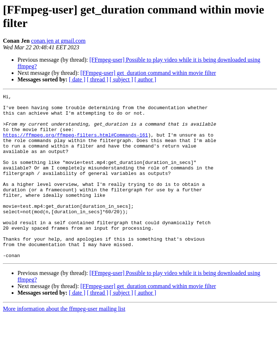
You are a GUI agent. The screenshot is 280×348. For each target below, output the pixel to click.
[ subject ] (121, 79)
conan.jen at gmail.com (58, 41)
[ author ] (145, 79)
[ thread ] (97, 79)
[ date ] (77, 79)
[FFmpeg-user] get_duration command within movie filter (148, 73)
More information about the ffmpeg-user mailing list (64, 342)
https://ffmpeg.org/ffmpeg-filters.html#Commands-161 (75, 143)
